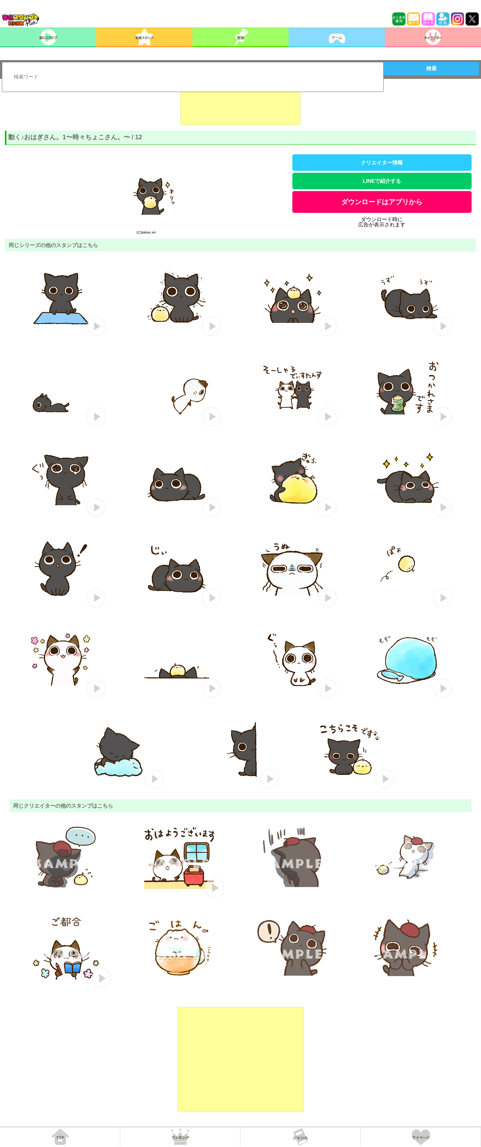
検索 (431, 68)
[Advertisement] (240, 106)
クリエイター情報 (382, 163)
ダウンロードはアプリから (381, 202)
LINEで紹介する (382, 181)
